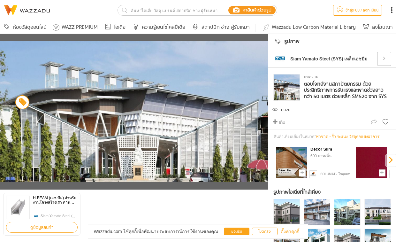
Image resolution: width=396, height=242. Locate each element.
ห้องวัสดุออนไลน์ (24, 27)
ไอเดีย (114, 27)
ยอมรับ (236, 231)
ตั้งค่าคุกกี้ (290, 231)
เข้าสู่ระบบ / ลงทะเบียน (357, 10)
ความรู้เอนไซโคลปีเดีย (158, 27)
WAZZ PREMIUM (75, 27)
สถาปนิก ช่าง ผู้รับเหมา (220, 27)
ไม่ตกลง (264, 231)
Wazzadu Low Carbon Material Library (309, 27)
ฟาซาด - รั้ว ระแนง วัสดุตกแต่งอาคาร (347, 136)
